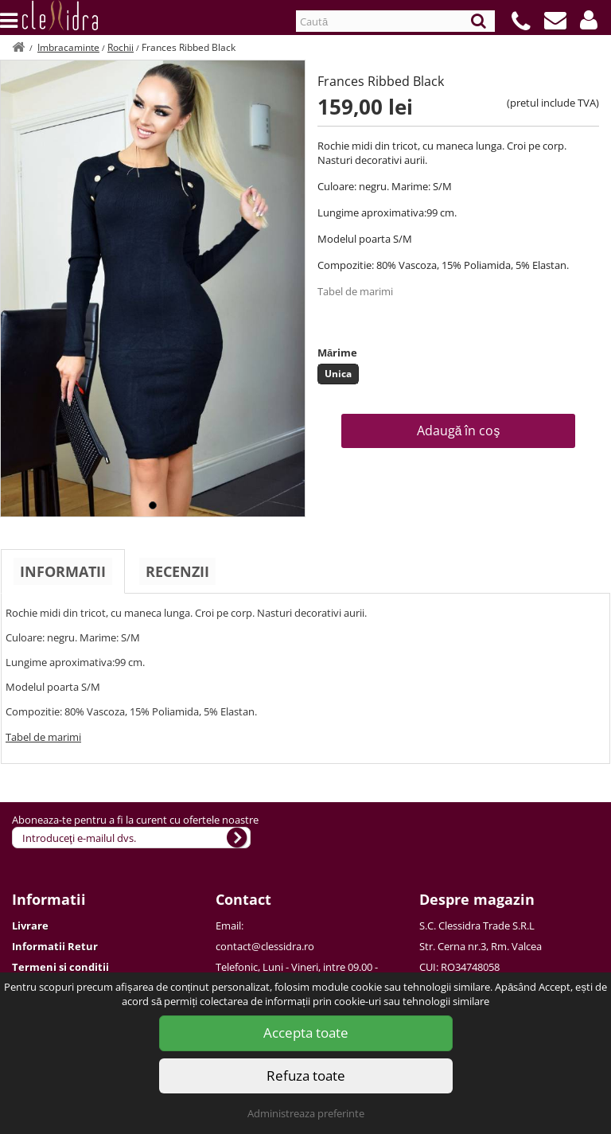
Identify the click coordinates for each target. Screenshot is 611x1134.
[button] (588, 20)
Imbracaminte (68, 47)
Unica (338, 373)
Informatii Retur (55, 946)
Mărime (337, 352)
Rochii (120, 47)
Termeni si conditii (60, 967)
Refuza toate (306, 1075)
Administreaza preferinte (305, 1113)
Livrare (30, 925)
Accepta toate (305, 1032)
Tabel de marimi (355, 291)
